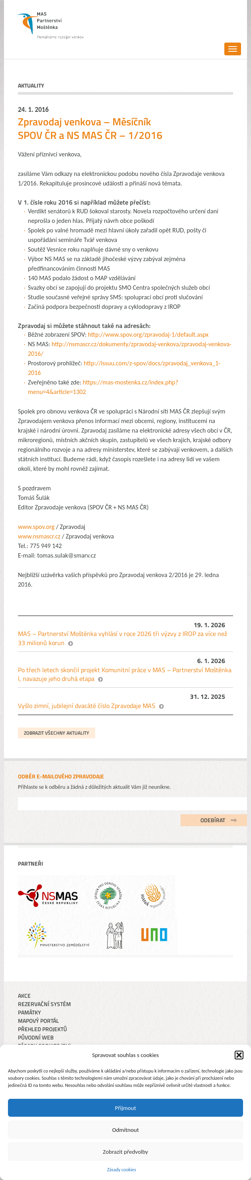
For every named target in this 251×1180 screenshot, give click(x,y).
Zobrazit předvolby (125, 1151)
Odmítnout (125, 1129)
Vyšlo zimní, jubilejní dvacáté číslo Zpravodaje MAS (86, 705)
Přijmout (125, 1108)
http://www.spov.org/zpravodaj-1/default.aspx (148, 334)
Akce (24, 995)
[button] (239, 1055)
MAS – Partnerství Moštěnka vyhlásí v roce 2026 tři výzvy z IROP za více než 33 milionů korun (122, 638)
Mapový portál (38, 1020)
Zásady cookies (121, 1169)
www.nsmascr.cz (39, 536)
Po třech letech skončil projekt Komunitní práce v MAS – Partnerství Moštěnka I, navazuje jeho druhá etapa (124, 674)
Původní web (36, 1037)
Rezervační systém (44, 1004)
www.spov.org (36, 527)
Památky (29, 1012)
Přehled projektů (42, 1029)
